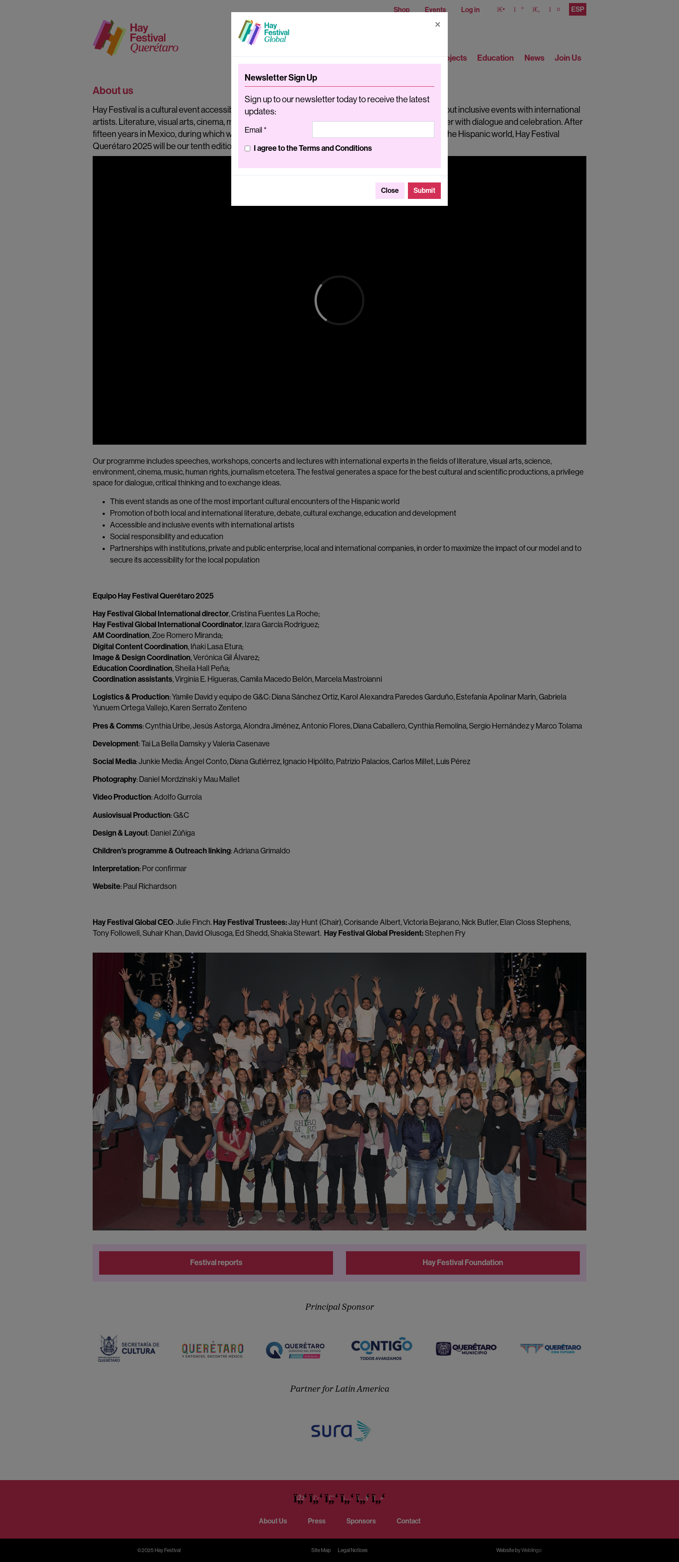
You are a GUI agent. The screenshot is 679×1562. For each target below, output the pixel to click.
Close (390, 190)
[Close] (438, 24)
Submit (424, 190)
